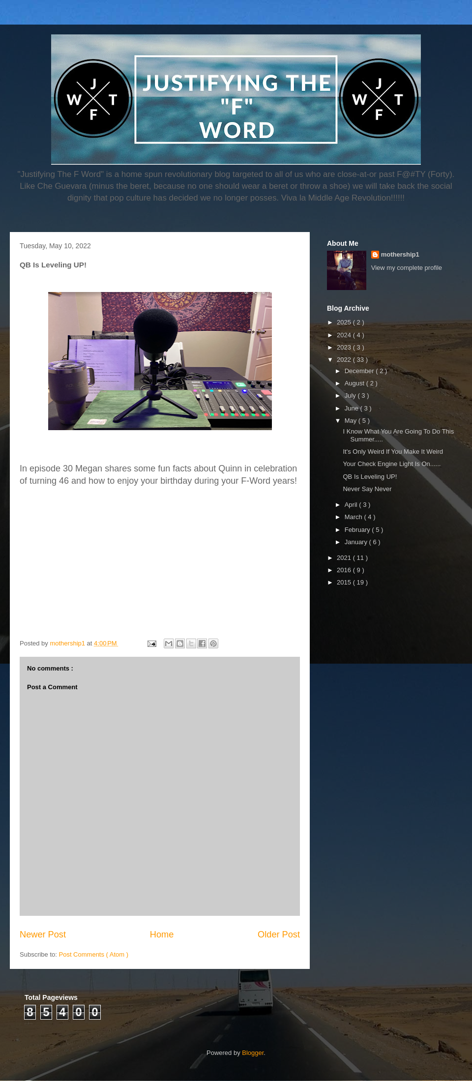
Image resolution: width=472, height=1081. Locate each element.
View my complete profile (406, 267)
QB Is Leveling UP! (370, 476)
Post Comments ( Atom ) (94, 954)
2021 (345, 557)
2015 (345, 582)
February (358, 529)
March (354, 517)
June (352, 408)
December (360, 371)
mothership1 (400, 254)
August (355, 383)
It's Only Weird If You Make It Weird (393, 451)
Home (162, 934)
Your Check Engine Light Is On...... (392, 463)
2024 (345, 335)
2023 (345, 347)
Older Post (279, 934)
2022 (345, 359)
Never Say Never (367, 489)
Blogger (253, 1052)
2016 (345, 570)
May (351, 420)
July (351, 395)
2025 (345, 322)
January (357, 542)
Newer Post (43, 934)
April (352, 504)
